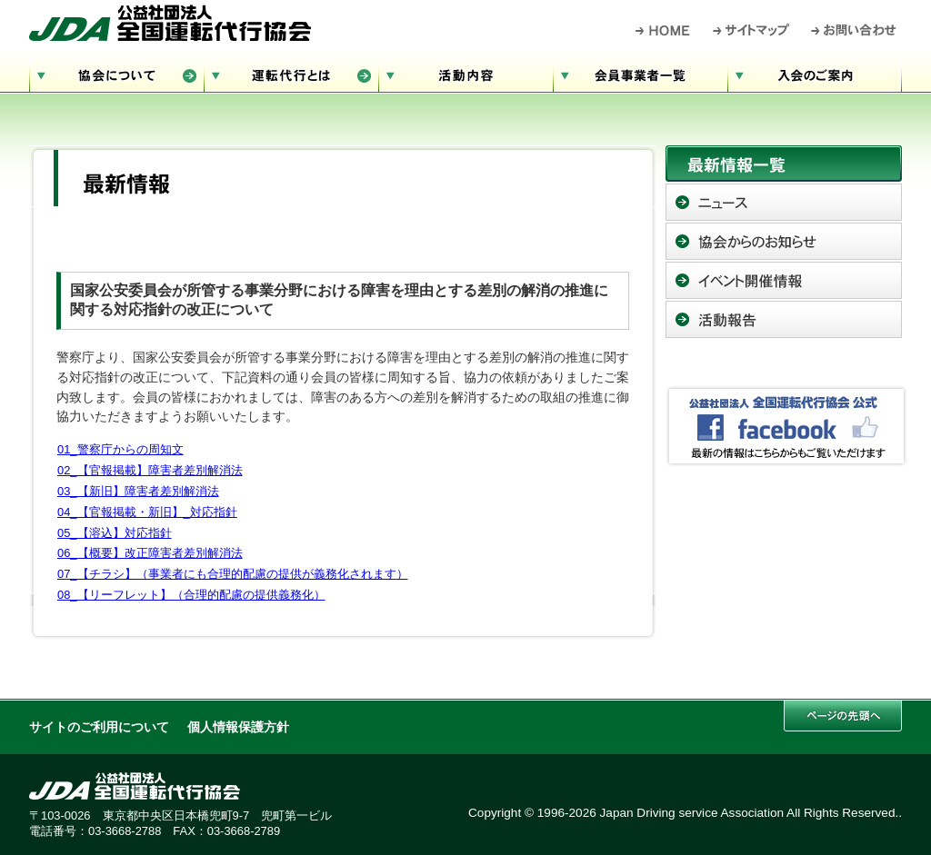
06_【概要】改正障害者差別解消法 (150, 553)
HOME (663, 30)
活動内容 (465, 73)
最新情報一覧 (784, 163)
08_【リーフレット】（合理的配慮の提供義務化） (191, 594)
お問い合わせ (854, 30)
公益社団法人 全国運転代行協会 (170, 23)
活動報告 (784, 319)
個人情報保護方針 (238, 727)
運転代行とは (291, 73)
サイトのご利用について (99, 727)
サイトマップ (751, 30)
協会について (116, 73)
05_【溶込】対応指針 (114, 533)
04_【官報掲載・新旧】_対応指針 (147, 512)
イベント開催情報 (784, 280)
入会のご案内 (814, 73)
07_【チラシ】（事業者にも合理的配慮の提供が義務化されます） (232, 574)
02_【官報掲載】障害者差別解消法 (150, 470)
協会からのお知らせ (784, 241)
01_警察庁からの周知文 (120, 449)
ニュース (784, 202)
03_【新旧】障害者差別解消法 (138, 491)
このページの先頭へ (843, 715)
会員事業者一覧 (640, 73)
